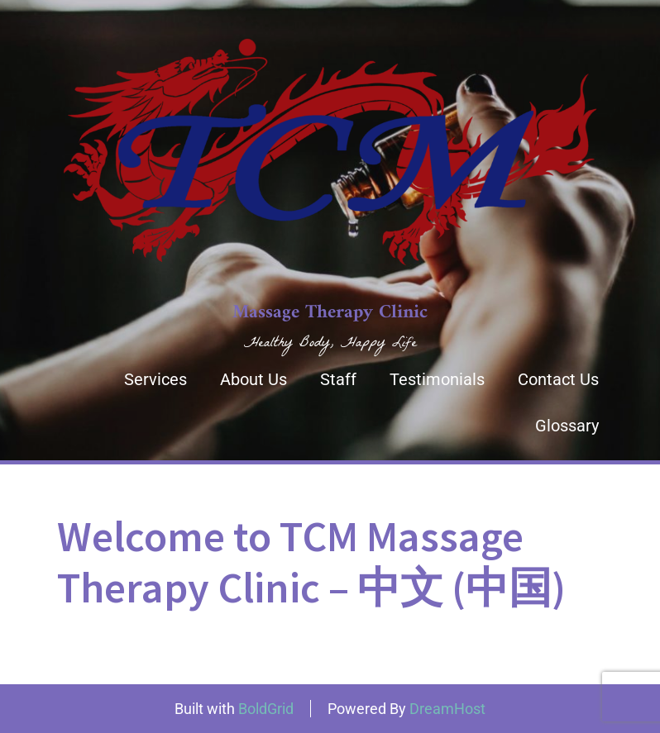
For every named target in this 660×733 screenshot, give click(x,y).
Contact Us (558, 379)
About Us (253, 379)
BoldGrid (266, 708)
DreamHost (447, 708)
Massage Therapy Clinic (330, 313)
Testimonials (437, 379)
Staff (338, 379)
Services (155, 379)
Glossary (567, 426)
